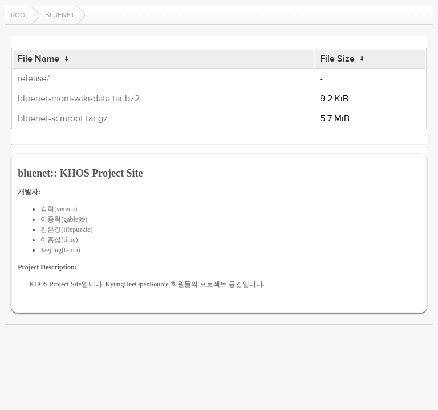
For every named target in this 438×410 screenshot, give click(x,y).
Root (20, 14)
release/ (34, 78)
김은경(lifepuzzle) (66, 229)
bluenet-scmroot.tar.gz (63, 118)
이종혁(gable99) (63, 219)
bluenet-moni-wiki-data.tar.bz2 (79, 98)
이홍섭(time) (59, 240)
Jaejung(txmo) (60, 250)
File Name (38, 58)
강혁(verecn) (58, 209)
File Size (337, 58)
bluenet (60, 14)
